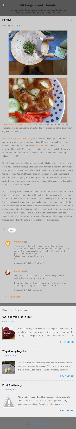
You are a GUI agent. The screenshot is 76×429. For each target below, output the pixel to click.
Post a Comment (12, 297)
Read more (67, 342)
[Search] (72, 5)
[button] (72, 20)
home (12, 230)
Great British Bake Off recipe (20, 138)
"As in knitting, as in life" (17, 316)
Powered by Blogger (38, 423)
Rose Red (18, 271)
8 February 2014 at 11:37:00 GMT (29, 290)
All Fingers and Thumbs (38, 5)
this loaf (63, 163)
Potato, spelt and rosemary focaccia (18, 124)
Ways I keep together (15, 351)
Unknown (18, 242)
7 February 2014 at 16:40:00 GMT (29, 263)
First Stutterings (12, 385)
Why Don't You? (42, 145)
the (16, 216)
